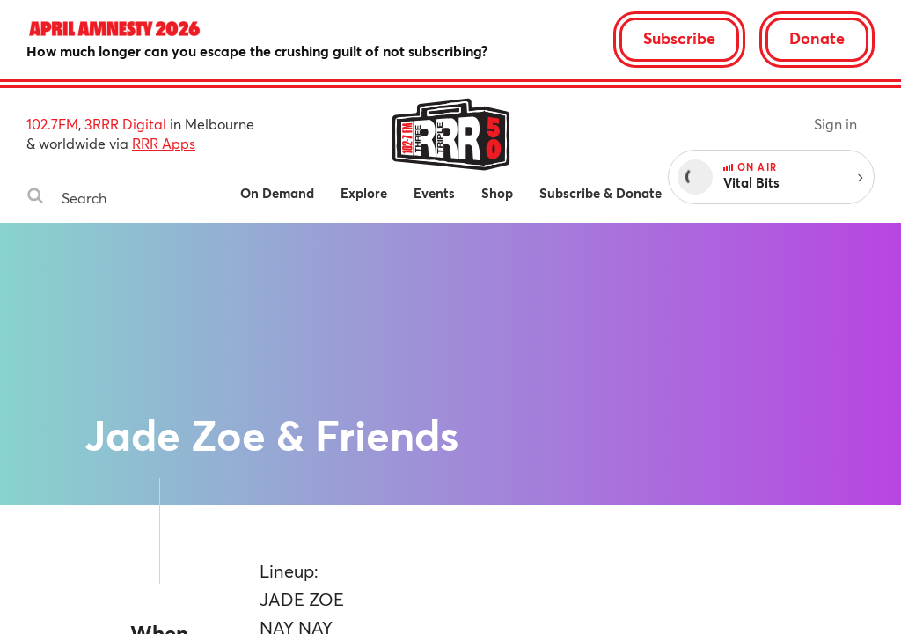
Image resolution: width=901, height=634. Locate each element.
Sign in (835, 123)
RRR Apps (163, 143)
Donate (817, 37)
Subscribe (679, 37)
